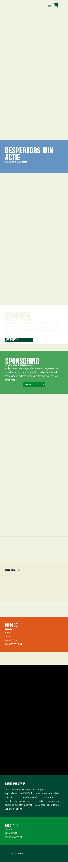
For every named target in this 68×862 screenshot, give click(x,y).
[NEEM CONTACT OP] (34, 384)
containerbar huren (13, 644)
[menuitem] (49, 5)
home (8, 636)
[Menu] (49, 5)
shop (7, 632)
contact (8, 628)
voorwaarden (11, 640)
